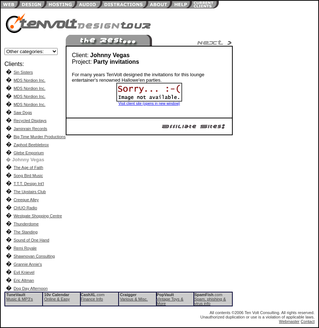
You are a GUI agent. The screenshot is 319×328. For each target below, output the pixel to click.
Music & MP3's (19, 299)
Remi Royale (25, 248)
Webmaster (289, 321)
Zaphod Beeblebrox (31, 145)
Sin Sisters (23, 72)
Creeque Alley (26, 200)
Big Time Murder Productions (40, 136)
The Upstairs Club (30, 191)
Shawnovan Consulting (34, 256)
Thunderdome (26, 224)
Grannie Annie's (28, 264)
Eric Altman (24, 280)
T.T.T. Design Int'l (29, 183)
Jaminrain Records (30, 128)
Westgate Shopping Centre (38, 216)
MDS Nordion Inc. (30, 80)
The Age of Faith (28, 167)
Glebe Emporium (29, 153)
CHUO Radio (25, 208)
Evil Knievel (24, 272)
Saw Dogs (23, 112)
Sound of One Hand (31, 240)
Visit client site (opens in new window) (149, 104)
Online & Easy (57, 299)
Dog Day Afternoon (31, 288)
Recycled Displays (30, 120)
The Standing (25, 232)
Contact (308, 321)
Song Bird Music (28, 175)
